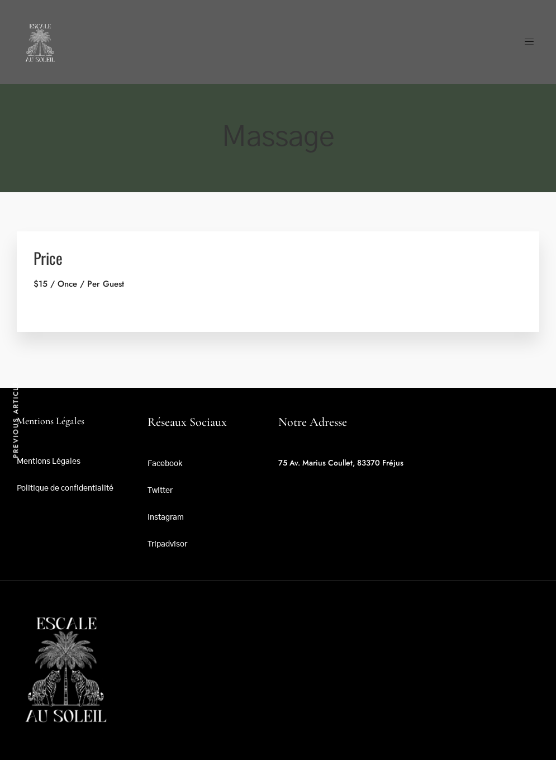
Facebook (165, 464)
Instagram (166, 517)
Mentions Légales (48, 462)
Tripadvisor (167, 544)
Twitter (160, 491)
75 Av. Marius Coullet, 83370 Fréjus (340, 462)
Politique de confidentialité (65, 488)
